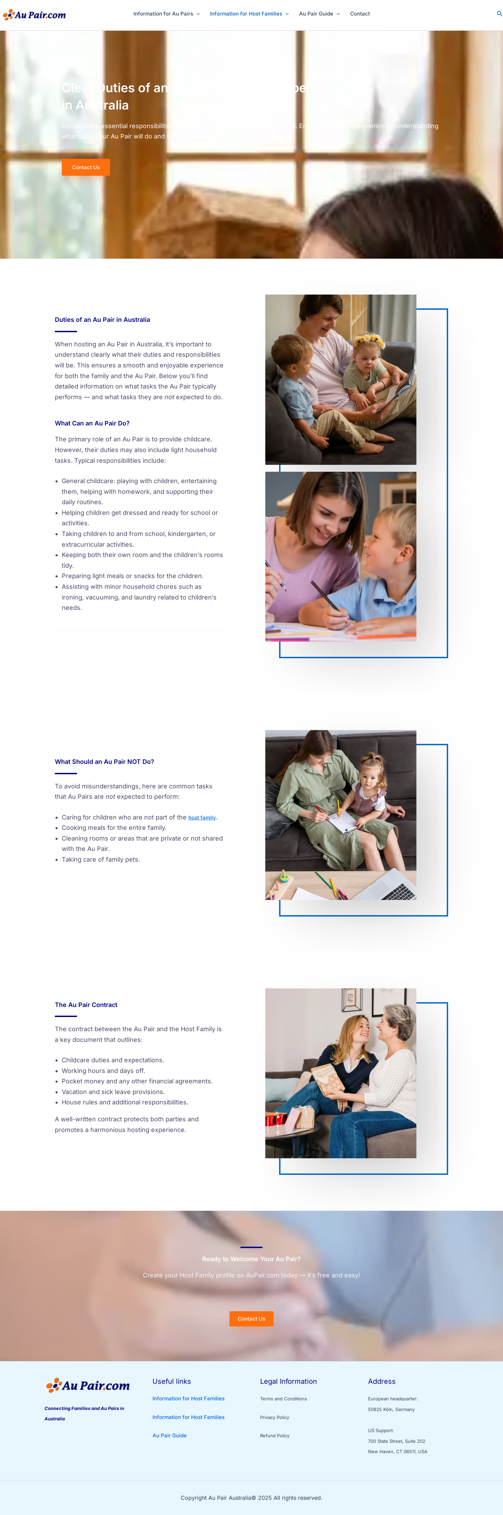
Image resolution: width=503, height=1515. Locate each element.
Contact (360, 13)
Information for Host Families (249, 13)
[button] (500, 13)
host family (202, 817)
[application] (196, 13)
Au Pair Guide (319, 13)
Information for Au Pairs (167, 13)
